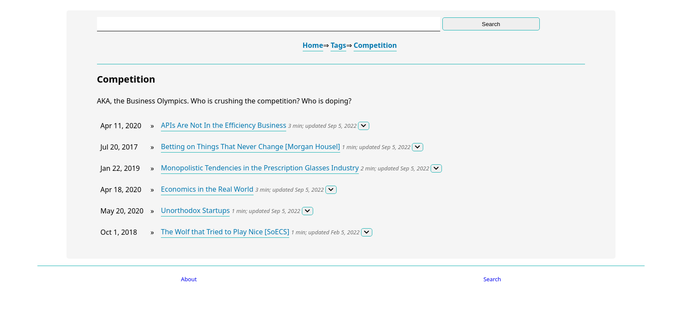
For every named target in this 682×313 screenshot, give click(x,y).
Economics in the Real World (207, 189)
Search (492, 279)
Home (313, 45)
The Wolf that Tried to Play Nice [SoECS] (225, 231)
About (189, 279)
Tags (338, 45)
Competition (375, 45)
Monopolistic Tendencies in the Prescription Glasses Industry (260, 168)
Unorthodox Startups (195, 210)
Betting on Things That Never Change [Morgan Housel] (250, 146)
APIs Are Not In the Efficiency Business (223, 125)
